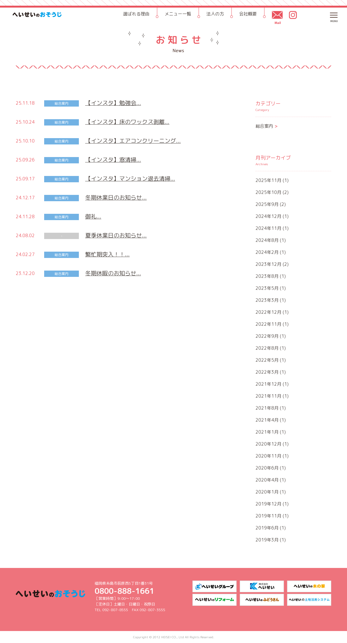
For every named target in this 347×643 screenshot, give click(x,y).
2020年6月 (267, 468)
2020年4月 (267, 480)
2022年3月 (267, 372)
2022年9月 (267, 336)
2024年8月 (267, 240)
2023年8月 (267, 276)
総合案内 (267, 126)
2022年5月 (267, 360)
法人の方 (215, 14)
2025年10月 (268, 192)
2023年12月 (268, 264)
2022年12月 (268, 312)
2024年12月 (268, 216)
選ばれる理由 (136, 14)
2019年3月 (267, 540)
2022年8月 (267, 348)
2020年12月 (268, 444)
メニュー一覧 (178, 14)
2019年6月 (267, 528)
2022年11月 (268, 324)
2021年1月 (267, 432)
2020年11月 (268, 456)
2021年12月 (268, 384)
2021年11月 (268, 396)
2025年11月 (268, 180)
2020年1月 (267, 492)
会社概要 (248, 14)
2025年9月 (267, 204)
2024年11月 (268, 228)
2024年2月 (267, 252)
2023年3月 (267, 300)
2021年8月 (267, 408)
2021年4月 (267, 420)
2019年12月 (268, 504)
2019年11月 (268, 516)
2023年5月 (267, 288)
